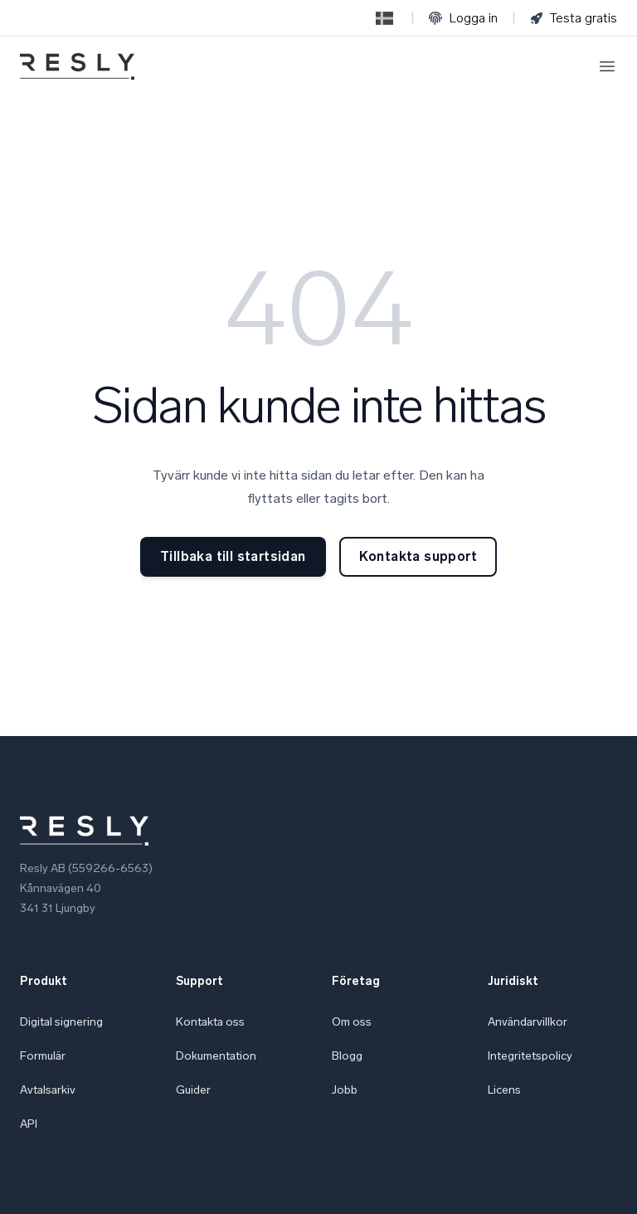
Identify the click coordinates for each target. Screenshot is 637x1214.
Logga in (463, 18)
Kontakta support (418, 556)
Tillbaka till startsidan (233, 556)
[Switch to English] (384, 18)
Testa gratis (573, 18)
